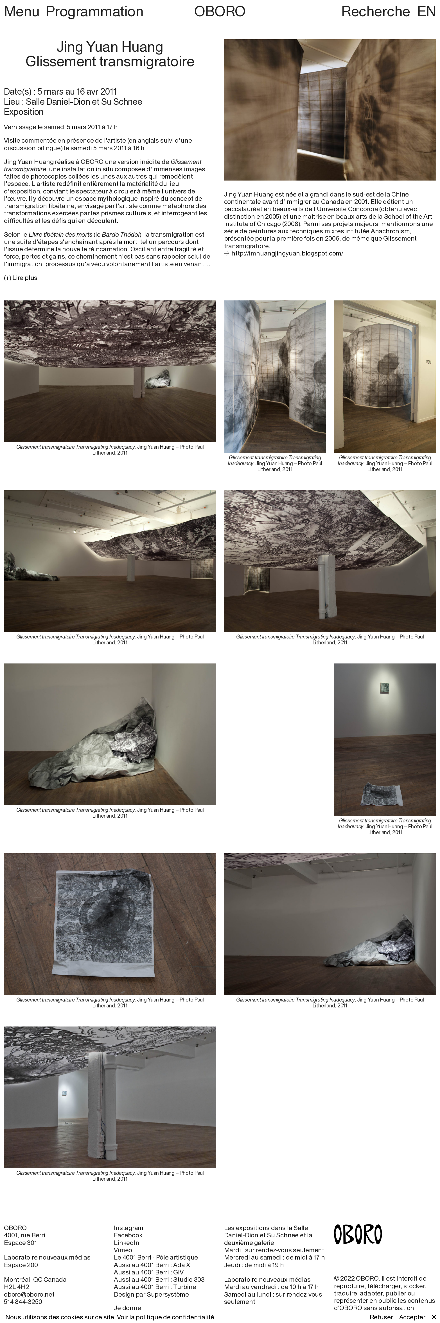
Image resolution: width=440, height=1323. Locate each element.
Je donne (127, 1307)
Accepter (412, 1317)
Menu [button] (23, 11)
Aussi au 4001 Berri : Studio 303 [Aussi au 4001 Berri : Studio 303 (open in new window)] (159, 1279)
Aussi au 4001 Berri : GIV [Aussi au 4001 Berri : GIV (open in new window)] (148, 1272)
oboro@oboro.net (29, 1294)
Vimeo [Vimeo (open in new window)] (123, 1250)
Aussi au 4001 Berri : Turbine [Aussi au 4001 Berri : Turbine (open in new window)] (155, 1286)
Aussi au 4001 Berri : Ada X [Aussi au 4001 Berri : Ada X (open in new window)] (152, 1265)
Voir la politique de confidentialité (165, 1317)
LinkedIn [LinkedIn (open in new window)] (126, 1242)
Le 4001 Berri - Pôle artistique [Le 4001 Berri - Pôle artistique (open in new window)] (156, 1257)
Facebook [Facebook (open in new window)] (128, 1235)
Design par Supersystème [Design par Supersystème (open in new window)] (151, 1294)
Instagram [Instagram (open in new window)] (128, 1227)
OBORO (219, 11)
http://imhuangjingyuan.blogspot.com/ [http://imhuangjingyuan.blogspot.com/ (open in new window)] (287, 253)
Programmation (94, 11)
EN (426, 11)
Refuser (381, 1317)
